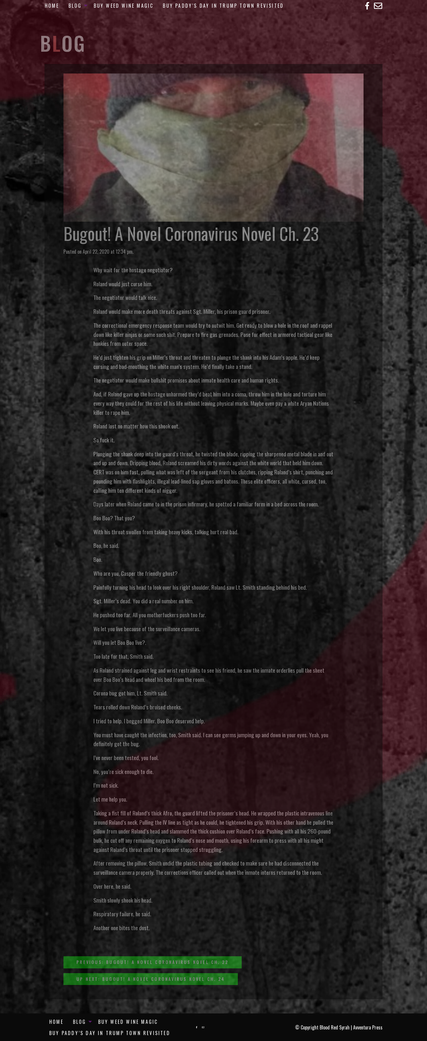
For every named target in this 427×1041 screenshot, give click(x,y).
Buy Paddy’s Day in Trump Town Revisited (223, 5)
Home (52, 5)
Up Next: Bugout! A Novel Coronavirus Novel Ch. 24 (151, 979)
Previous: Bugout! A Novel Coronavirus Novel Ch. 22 (153, 962)
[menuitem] (52, 5)
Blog (75, 5)
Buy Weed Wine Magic (124, 5)
